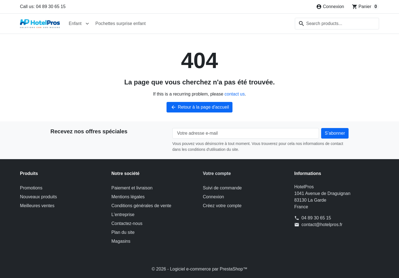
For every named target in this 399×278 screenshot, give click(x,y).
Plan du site (123, 232)
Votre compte (217, 173)
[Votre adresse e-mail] (245, 133)
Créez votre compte (222, 205)
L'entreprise (122, 214)
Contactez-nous (126, 223)
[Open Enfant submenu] (87, 23)
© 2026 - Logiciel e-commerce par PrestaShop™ (199, 269)
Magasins (120, 241)
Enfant (75, 23)
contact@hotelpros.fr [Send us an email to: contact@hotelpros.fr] (321, 224)
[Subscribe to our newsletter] (335, 133)
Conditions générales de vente (141, 205)
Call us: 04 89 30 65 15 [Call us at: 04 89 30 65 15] (43, 6)
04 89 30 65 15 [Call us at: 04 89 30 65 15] (316, 218)
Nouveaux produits (38, 196)
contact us (234, 94)
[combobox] (337, 23)
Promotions (31, 188)
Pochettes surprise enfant (120, 23)
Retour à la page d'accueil (199, 107)
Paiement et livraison (132, 188)
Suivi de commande (222, 188)
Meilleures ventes (37, 205)
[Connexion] (330, 6)
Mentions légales (128, 196)
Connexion (213, 196)
